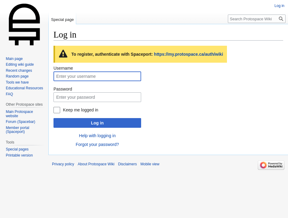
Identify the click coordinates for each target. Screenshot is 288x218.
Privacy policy (63, 164)
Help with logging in (97, 135)
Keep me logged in (80, 109)
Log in (97, 123)
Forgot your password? (97, 144)
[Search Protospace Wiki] (257, 19)
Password (62, 89)
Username (63, 68)
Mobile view (150, 164)
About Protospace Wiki (96, 164)
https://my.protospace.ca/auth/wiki (188, 54)
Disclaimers (127, 164)
